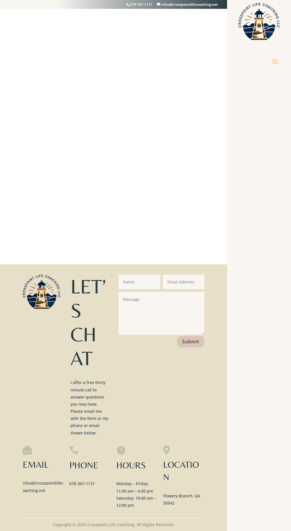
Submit (190, 341)
